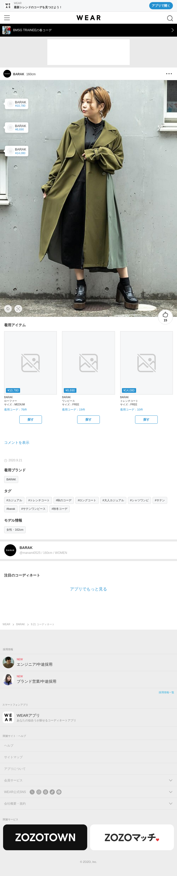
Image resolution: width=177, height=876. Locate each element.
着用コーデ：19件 (73, 409)
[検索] (170, 18)
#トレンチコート (39, 500)
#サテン (160, 500)
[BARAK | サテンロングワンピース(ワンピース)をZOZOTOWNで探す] (88, 419)
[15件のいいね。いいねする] (165, 317)
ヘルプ (8, 745)
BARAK (11, 479)
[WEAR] (88, 17)
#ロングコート (87, 500)
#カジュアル (14, 500)
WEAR (6, 624)
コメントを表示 (16, 442)
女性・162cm (14, 529)
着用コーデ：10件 (131, 409)
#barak (10, 508)
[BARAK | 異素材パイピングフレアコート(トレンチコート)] (16, 151)
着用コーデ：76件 (15, 409)
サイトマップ (13, 757)
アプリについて (15, 769)
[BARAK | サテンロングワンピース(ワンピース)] (16, 127)
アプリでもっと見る (88, 589)
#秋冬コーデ (59, 508)
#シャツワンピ (139, 500)
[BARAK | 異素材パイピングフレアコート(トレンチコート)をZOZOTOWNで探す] (146, 419)
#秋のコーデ (64, 500)
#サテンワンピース (33, 508)
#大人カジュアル (113, 500)
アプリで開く (161, 5)
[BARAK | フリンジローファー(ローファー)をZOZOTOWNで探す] (30, 419)
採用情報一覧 (166, 692)
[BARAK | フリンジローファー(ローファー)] (16, 103)
